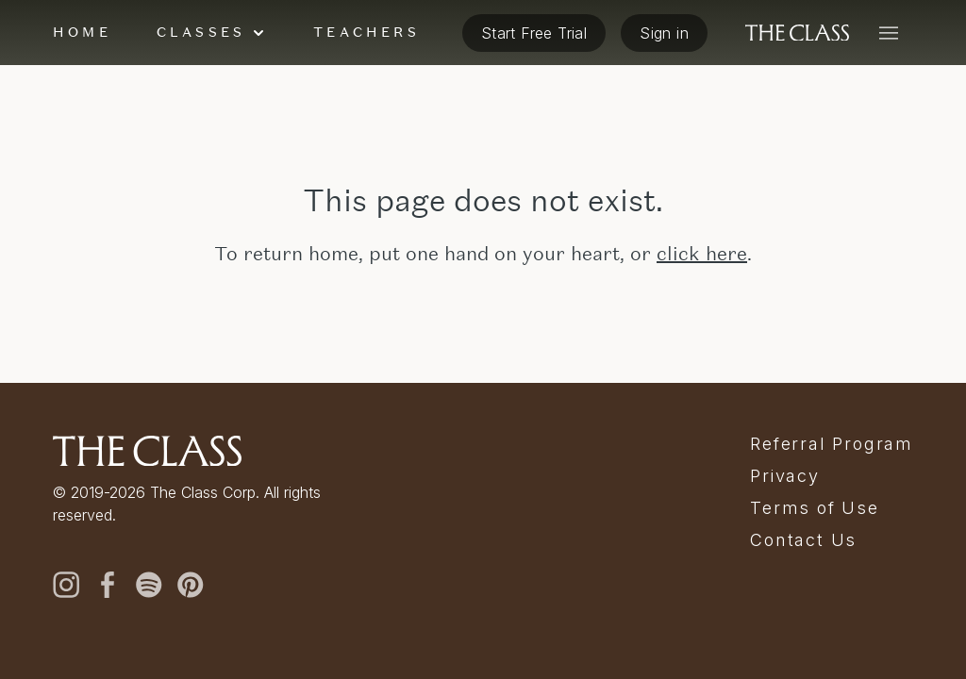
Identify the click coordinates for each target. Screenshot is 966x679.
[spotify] (149, 584)
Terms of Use (814, 508)
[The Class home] (797, 33)
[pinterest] (190, 584)
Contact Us (803, 540)
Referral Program (831, 444)
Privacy (785, 476)
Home (82, 32)
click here (702, 253)
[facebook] (107, 584)
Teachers (366, 32)
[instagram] (66, 584)
